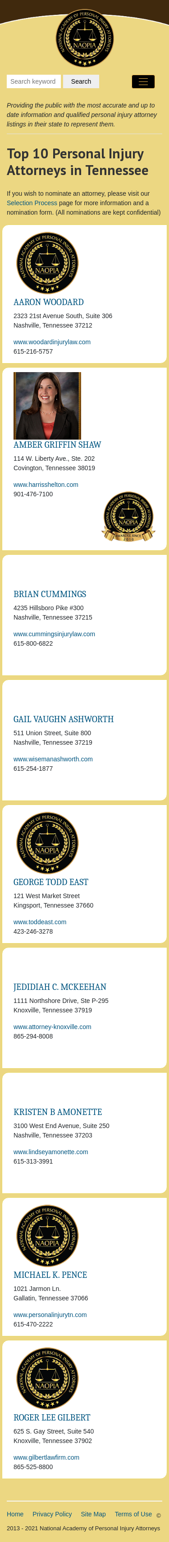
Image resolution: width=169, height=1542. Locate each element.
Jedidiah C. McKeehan (60, 987)
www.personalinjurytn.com (50, 1314)
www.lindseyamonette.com (51, 1151)
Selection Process (32, 203)
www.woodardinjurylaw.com (52, 342)
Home (15, 1514)
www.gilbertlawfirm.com (46, 1457)
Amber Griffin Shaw (57, 445)
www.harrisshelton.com (46, 484)
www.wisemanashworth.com (53, 759)
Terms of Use (133, 1514)
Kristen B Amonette (58, 1112)
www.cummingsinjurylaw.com (54, 634)
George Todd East (51, 882)
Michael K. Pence (50, 1275)
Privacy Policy (52, 1514)
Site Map (93, 1514)
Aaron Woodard (49, 302)
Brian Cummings (50, 594)
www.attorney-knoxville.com (52, 1026)
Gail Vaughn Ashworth (64, 719)
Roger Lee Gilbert (52, 1417)
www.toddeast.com (40, 922)
